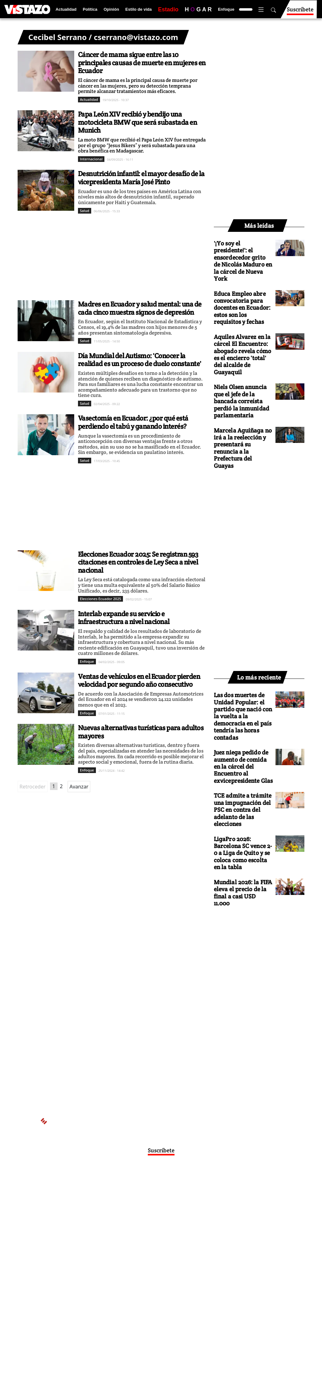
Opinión (111, 9)
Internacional (91, 159)
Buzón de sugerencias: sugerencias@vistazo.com (151, 1233)
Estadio (168, 9)
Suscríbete (300, 12)
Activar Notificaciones (161, 1189)
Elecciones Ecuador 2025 (100, 598)
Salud (84, 210)
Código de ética (151, 1227)
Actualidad (66, 9)
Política (90, 9)
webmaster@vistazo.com (234, 1202)
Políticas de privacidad (130, 1220)
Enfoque (226, 9)
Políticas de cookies (176, 1220)
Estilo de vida (138, 9)
